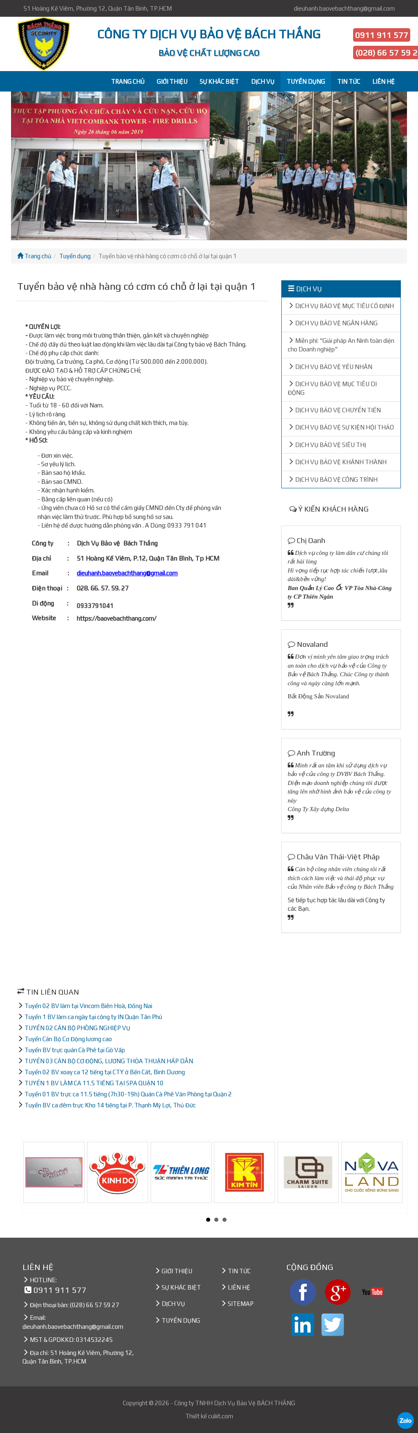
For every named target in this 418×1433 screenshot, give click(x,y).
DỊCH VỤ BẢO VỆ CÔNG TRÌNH (333, 479)
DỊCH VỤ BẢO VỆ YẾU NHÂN (330, 366)
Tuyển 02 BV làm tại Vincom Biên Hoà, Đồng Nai (88, 1005)
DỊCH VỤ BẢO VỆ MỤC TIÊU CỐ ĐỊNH (341, 305)
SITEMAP (240, 1303)
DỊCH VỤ (262, 81)
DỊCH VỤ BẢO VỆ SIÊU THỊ (327, 444)
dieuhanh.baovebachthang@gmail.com (344, 8)
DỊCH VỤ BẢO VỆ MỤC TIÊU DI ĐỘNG (332, 388)
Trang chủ (34, 256)
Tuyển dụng (75, 256)
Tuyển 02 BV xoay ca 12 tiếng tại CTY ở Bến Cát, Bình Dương (104, 1072)
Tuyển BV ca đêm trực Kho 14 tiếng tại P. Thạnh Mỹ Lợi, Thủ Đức (110, 1105)
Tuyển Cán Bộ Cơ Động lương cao (68, 1038)
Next (398, 1176)
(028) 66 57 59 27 (94, 1304)
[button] (41, 166)
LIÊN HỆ (383, 81)
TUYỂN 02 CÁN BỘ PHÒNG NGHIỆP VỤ (77, 1027)
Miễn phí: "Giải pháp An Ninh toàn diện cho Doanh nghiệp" (341, 345)
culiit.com (220, 1416)
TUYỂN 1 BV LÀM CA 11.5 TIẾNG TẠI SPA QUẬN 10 (94, 1083)
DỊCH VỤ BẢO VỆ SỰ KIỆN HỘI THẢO (341, 427)
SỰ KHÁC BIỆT (219, 81)
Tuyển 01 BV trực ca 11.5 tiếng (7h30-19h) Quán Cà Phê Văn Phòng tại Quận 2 (128, 1094)
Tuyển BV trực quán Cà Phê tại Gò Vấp (74, 1049)
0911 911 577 (381, 35)
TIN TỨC (348, 81)
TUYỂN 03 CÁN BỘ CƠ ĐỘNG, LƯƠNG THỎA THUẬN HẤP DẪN (108, 1060)
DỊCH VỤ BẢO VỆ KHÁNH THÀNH (337, 461)
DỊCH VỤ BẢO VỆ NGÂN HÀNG (333, 323)
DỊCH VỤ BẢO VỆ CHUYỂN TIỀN (334, 410)
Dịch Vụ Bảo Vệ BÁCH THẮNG (254, 1402)
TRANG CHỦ (128, 81)
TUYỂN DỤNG (306, 81)
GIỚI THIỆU (172, 81)
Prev (33, 1176)
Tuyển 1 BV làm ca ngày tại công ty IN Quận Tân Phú (93, 1016)
